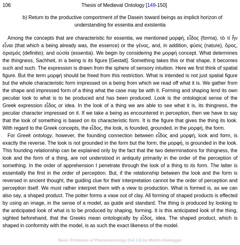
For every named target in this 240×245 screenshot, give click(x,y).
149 (151, 5)
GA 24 (134, 240)
